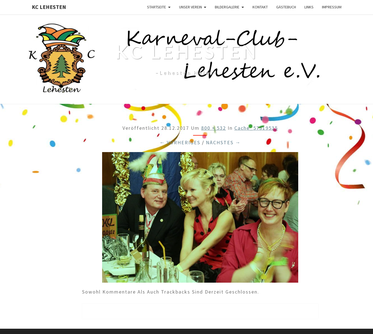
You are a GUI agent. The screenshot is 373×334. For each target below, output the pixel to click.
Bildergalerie (227, 6)
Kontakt (260, 6)
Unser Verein (190, 6)
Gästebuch (286, 6)
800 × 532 (213, 128)
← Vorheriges (180, 142)
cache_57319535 (256, 128)
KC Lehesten (49, 6)
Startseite (156, 6)
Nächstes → (223, 142)
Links (309, 6)
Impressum (331, 6)
